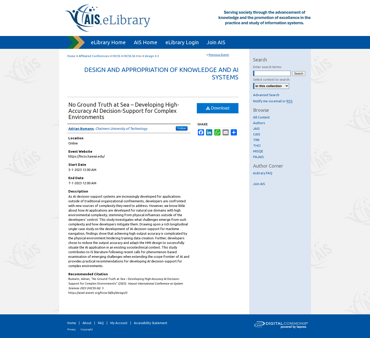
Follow (182, 128)
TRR (256, 140)
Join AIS (259, 184)
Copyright (86, 329)
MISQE (258, 151)
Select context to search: (271, 79)
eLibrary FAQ (262, 173)
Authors (259, 123)
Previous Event (219, 54)
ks (140, 56)
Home (71, 56)
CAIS (256, 134)
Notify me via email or (273, 101)
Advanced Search (266, 95)
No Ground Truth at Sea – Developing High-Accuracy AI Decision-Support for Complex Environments (123, 110)
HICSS (117, 56)
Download (217, 108)
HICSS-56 (130, 56)
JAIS (256, 128)
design (150, 56)
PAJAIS (258, 157)
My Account (118, 323)
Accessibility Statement (150, 323)
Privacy (71, 329)
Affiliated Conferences (94, 56)
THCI (257, 145)
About (86, 323)
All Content (261, 117)
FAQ (101, 323)
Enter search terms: (267, 67)
